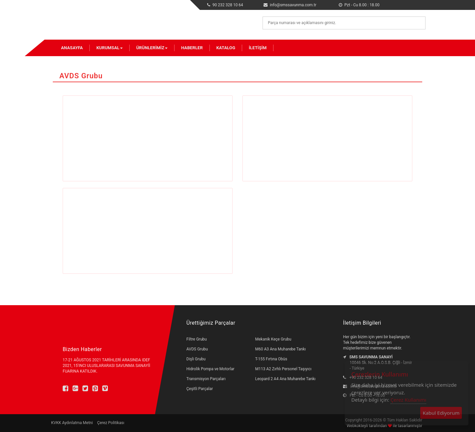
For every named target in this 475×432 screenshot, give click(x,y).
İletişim (258, 47)
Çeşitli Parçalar (199, 388)
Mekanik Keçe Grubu (273, 339)
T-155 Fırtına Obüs (271, 359)
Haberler (192, 47)
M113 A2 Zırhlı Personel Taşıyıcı (283, 369)
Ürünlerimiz (152, 47)
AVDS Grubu (197, 349)
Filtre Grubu (196, 339)
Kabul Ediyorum (441, 413)
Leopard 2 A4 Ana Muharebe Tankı (285, 379)
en (409, 3)
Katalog (225, 47)
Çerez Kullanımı (409, 399)
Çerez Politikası (110, 422)
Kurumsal (109, 47)
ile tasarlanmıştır (407, 425)
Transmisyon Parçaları (206, 379)
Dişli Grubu (196, 359)
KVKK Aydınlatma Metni (72, 422)
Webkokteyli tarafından (367, 425)
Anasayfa (72, 47)
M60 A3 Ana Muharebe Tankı (280, 349)
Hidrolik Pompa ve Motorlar (210, 369)
